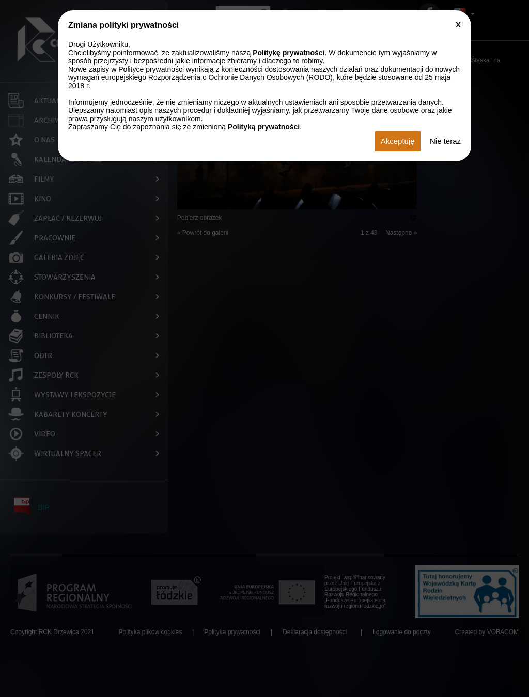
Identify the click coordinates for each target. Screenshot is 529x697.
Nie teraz (445, 141)
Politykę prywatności (288, 52)
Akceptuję (398, 141)
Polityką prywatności (264, 127)
